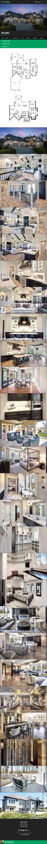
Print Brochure (6, 41)
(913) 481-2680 (24, 826)
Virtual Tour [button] (5, 44)
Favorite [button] (5, 46)
